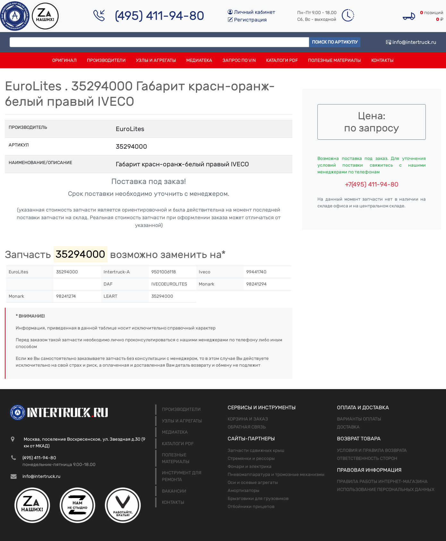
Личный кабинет (251, 12)
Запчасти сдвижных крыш (256, 450)
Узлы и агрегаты (156, 60)
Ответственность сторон (367, 458)
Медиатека (199, 60)
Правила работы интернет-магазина (382, 481)
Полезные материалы (334, 60)
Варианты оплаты (359, 419)
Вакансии (174, 491)
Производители (106, 60)
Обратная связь (247, 427)
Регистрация (247, 20)
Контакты (382, 60)
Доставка (348, 427)
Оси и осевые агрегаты (253, 482)
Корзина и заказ (248, 419)
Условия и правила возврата (372, 450)
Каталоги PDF (282, 60)
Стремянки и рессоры (251, 458)
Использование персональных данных (385, 489)
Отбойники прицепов (251, 506)
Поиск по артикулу (335, 42)
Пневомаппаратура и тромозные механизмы (276, 474)
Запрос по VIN (239, 60)
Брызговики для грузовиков (258, 498)
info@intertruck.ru (411, 42)
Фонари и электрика (250, 466)
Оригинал (64, 60)
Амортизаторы (243, 490)
